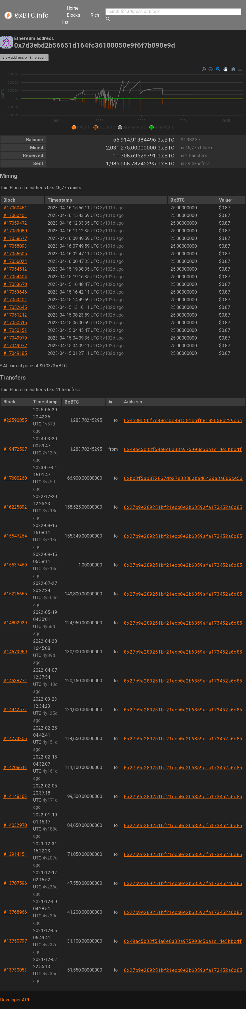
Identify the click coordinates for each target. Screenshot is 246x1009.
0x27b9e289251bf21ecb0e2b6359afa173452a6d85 (183, 507)
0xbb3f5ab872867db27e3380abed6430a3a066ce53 (183, 478)
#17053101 (15, 299)
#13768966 (15, 912)
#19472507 (15, 449)
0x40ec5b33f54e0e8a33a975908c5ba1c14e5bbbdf (183, 449)
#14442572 (15, 709)
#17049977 (15, 345)
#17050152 (15, 330)
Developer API (14, 999)
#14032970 (15, 825)
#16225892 (15, 507)
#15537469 (15, 565)
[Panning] (225, 69)
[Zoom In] (203, 69)
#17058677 (15, 238)
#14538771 (15, 680)
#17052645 (15, 307)
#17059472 (15, 223)
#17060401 (15, 215)
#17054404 (15, 276)
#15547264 (15, 536)
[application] (123, 98)
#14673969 (15, 651)
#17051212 (15, 315)
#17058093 (15, 246)
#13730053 (15, 970)
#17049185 (15, 353)
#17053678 (15, 284)
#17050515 (15, 322)
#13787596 (15, 883)
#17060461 (15, 207)
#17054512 (15, 269)
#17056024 (15, 261)
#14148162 (15, 796)
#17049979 (15, 338)
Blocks (73, 15)
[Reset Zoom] (233, 69)
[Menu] (240, 69)
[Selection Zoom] (218, 69)
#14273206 (15, 738)
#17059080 (15, 230)
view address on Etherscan (24, 58)
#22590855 (15, 420)
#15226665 (15, 594)
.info (32, 15)
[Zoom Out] (210, 69)
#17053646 (15, 292)
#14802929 (15, 622)
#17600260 (15, 478)
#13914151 (15, 854)
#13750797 (15, 941)
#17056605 (15, 253)
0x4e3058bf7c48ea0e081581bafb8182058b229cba (183, 420)
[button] (81, 127)
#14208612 (15, 767)
